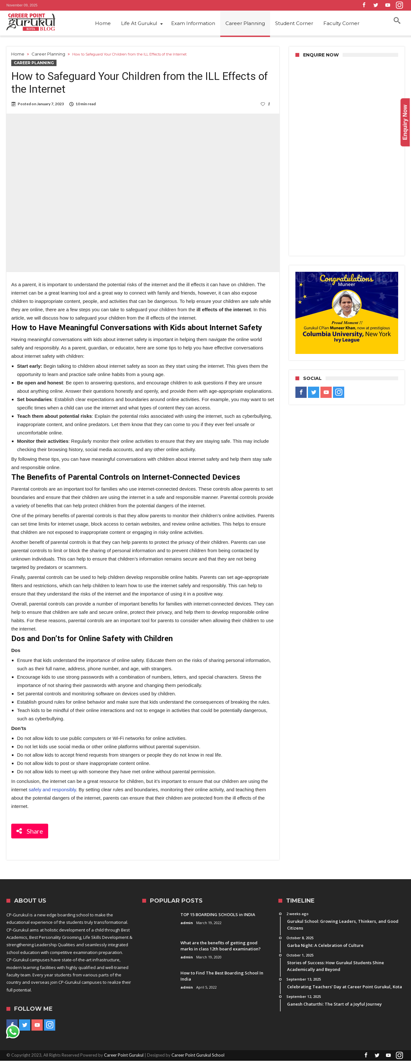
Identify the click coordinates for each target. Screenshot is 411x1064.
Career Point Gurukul (124, 1058)
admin (186, 925)
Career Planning (48, 53)
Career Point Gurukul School (197, 1058)
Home (17, 53)
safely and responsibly (52, 792)
